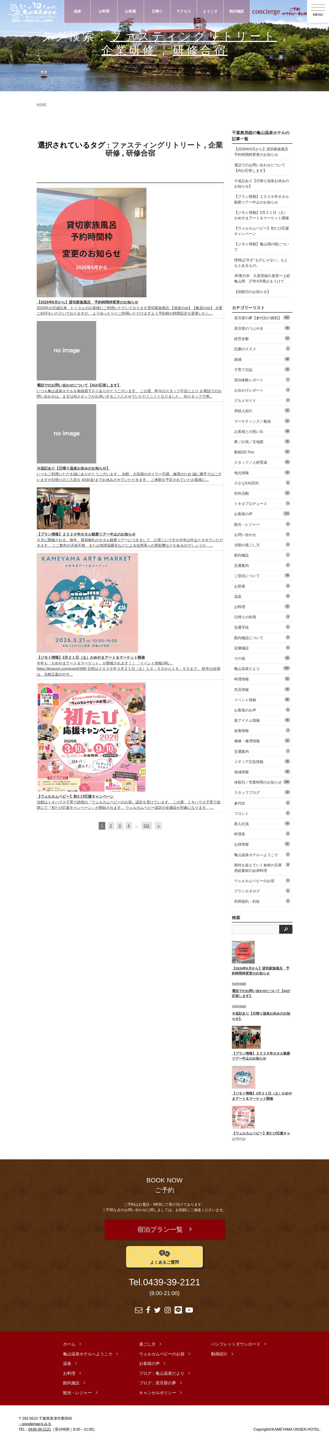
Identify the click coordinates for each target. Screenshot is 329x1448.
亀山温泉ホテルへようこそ (262, 859)
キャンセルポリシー (157, 1398)
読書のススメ (262, 354)
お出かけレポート (262, 395)
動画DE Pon (262, 457)
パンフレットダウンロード (235, 1349)
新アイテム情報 (262, 725)
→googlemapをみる (35, 1429)
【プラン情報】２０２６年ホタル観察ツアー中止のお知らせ (259, 199)
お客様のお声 (262, 715)
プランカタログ (262, 896)
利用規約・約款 (262, 906)
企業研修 (128, 50)
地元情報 (262, 478)
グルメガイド (262, 405)
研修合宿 (200, 50)
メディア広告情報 (262, 766)
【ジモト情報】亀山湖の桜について (259, 252)
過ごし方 (147, 1349)
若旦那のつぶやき (262, 333)
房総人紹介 (262, 416)
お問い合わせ (262, 539)
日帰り (157, 11)
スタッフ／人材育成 (262, 467)
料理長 (262, 839)
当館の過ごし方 (262, 550)
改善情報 (262, 735)
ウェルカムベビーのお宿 (262, 885)
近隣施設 (262, 653)
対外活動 (262, 498)
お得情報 (262, 849)
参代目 (262, 808)
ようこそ (210, 11)
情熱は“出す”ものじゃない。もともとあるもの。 (261, 268)
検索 (236, 923)
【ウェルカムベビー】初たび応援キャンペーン (259, 236)
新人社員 (262, 828)
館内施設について (262, 642)
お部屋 (130, 11)
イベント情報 (262, 705)
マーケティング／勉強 (262, 426)
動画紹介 (219, 1359)
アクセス (183, 11)
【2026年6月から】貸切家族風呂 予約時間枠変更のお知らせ (259, 152)
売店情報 (262, 694)
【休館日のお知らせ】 (252, 297)
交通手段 (262, 632)
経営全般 (262, 343)
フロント (262, 818)
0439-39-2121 (171, 1288)
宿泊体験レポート (262, 385)
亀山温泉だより (262, 673)
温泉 (77, 11)
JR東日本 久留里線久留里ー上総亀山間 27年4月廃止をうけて (261, 284)
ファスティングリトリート (193, 36)
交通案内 (262, 570)
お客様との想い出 (262, 436)
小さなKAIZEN (262, 488)
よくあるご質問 (164, 1262)
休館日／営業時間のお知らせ (262, 787)
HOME (41, 104)
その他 (262, 663)
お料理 (103, 11)
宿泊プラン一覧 (160, 1235)
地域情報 (262, 777)
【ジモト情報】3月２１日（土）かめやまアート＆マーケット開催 (260, 217)
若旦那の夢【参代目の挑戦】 (262, 323)
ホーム (69, 1349)
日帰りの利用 (262, 622)
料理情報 (262, 684)
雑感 (262, 364)
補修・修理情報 (262, 746)
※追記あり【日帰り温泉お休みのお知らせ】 (259, 183)
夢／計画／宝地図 (262, 446)
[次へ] (158, 826)
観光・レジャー (262, 529)
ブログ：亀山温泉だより (161, 1379)
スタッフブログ (262, 797)
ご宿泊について (262, 581)
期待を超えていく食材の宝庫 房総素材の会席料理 (262, 873)
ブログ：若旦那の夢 (157, 1388)
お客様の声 (262, 519)
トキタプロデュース (262, 508)
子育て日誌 (262, 374)
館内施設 (236, 11)
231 (146, 826)
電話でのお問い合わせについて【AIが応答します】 (259, 168)
